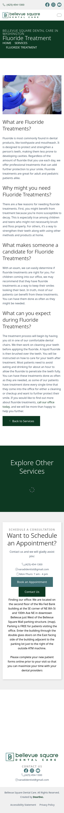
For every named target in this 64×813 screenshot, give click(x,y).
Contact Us (32, 592)
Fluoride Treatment (21, 47)
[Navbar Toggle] (59, 15)
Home (7, 43)
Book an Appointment (32, 582)
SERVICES (21, 43)
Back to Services (21, 421)
